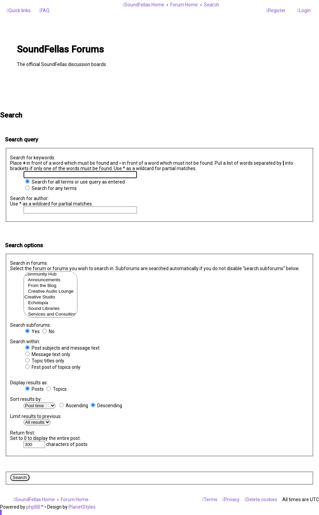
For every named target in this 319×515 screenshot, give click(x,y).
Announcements (50, 280)
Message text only (47, 354)
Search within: (25, 341)
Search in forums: (29, 263)
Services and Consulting (50, 314)
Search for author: (29, 198)
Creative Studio (50, 297)
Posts (34, 389)
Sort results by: (26, 399)
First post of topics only (52, 367)
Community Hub (50, 274)
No (48, 331)
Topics (56, 389)
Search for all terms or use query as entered (75, 182)
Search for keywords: (32, 157)
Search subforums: (30, 325)
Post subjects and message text (62, 348)
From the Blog (50, 286)
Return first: (22, 433)
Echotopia (50, 303)
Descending (106, 405)
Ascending (73, 405)
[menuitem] (44, 10)
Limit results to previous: (36, 416)
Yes (32, 331)
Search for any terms (51, 188)
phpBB (33, 507)
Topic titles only (44, 360)
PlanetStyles (82, 507)
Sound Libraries (50, 309)
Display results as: (29, 382)
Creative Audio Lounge (50, 291)
